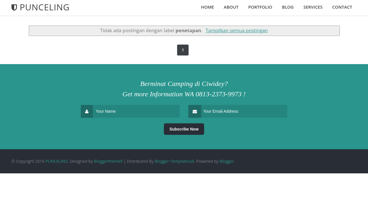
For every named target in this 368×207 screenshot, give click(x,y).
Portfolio (260, 7)
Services (312, 7)
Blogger (226, 161)
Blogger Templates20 (174, 161)
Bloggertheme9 (108, 161)
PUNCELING (56, 161)
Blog (288, 7)
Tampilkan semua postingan (237, 30)
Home (207, 7)
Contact (342, 7)
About (231, 7)
